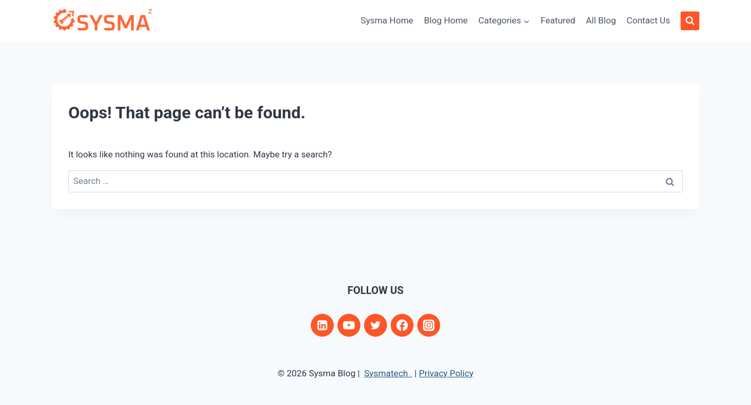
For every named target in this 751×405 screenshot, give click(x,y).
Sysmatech (388, 373)
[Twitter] (375, 325)
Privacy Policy (446, 373)
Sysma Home (387, 20)
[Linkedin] (322, 325)
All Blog (601, 20)
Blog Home (446, 20)
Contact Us (648, 20)
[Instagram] (428, 325)
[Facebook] (402, 325)
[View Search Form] (690, 20)
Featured (557, 20)
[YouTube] (348, 325)
